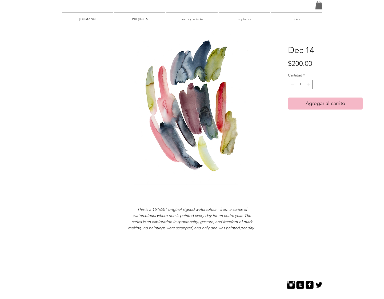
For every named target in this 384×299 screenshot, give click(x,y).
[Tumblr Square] (300, 285)
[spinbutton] (300, 84)
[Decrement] (292, 84)
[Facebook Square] (310, 285)
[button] (318, 5)
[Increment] (309, 84)
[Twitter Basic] (319, 285)
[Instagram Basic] (291, 285)
